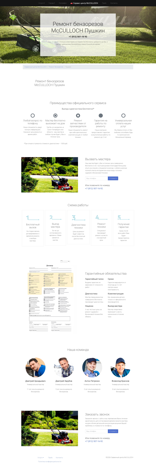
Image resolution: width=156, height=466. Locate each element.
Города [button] (51, 3)
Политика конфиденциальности (49, 462)
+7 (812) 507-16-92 (78, 36)
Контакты (113, 3)
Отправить (113, 178)
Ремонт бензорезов (56, 67)
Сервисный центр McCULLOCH (35, 67)
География (62, 3)
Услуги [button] (41, 3)
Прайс (104, 3)
